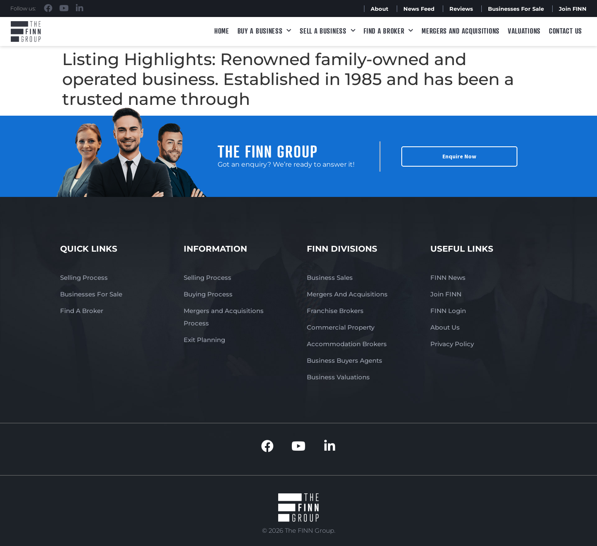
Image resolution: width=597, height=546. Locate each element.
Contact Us (565, 30)
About (379, 8)
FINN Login (448, 311)
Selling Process (84, 277)
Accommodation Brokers (347, 344)
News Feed (418, 8)
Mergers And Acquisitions (347, 294)
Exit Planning (204, 340)
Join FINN (573, 8)
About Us (445, 327)
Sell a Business (327, 31)
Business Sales (330, 277)
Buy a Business (265, 31)
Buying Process (208, 294)
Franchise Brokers (335, 311)
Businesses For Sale (516, 8)
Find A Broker (388, 31)
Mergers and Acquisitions (461, 30)
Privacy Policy (452, 344)
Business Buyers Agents (344, 360)
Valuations (524, 30)
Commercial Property (340, 327)
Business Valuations (338, 377)
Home (221, 30)
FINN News (448, 277)
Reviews (461, 8)
